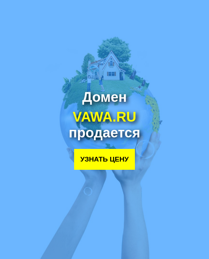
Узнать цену (104, 159)
